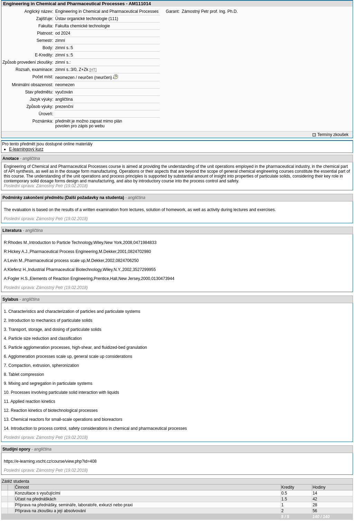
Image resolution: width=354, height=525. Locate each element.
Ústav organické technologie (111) (86, 18)
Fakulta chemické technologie (82, 26)
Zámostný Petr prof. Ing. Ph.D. (210, 11)
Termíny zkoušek (332, 134)
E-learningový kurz (26, 149)
